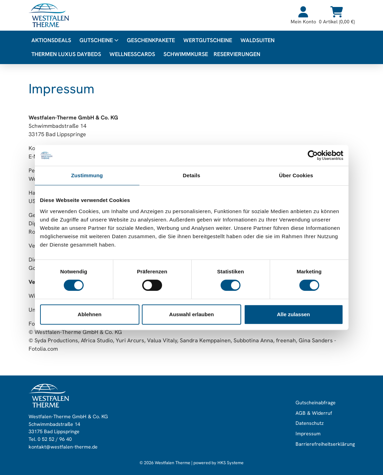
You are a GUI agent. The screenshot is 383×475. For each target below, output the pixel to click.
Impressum (308, 433)
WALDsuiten (257, 40)
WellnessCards (132, 54)
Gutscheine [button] (98, 40)
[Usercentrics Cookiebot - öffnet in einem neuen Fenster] (312, 155)
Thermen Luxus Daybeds (66, 54)
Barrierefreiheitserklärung (325, 444)
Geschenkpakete (151, 40)
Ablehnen (89, 314)
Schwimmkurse (185, 54)
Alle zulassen (293, 314)
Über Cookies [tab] (296, 175)
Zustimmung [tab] (87, 175)
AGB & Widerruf (314, 413)
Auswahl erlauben (191, 314)
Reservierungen (237, 54)
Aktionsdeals (51, 40)
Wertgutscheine (207, 40)
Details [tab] (191, 175)
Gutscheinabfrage (316, 402)
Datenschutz (310, 423)
